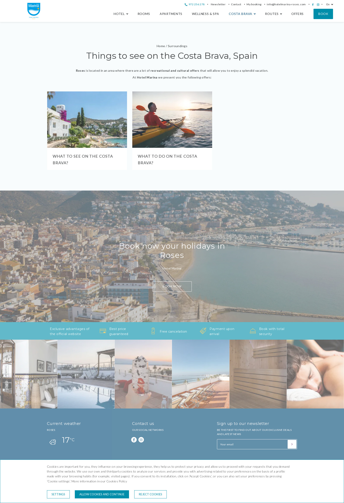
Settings (58, 494)
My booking (254, 4)
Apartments (171, 14)
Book (323, 14)
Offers (297, 14)
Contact (236, 4)
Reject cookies (150, 494)
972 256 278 (194, 4)
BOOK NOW (172, 286)
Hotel (119, 14)
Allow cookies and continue (101, 494)
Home (161, 46)
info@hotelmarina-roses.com (286, 4)
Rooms (144, 14)
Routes (272, 14)
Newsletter (218, 4)
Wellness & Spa (205, 14)
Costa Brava (240, 14)
